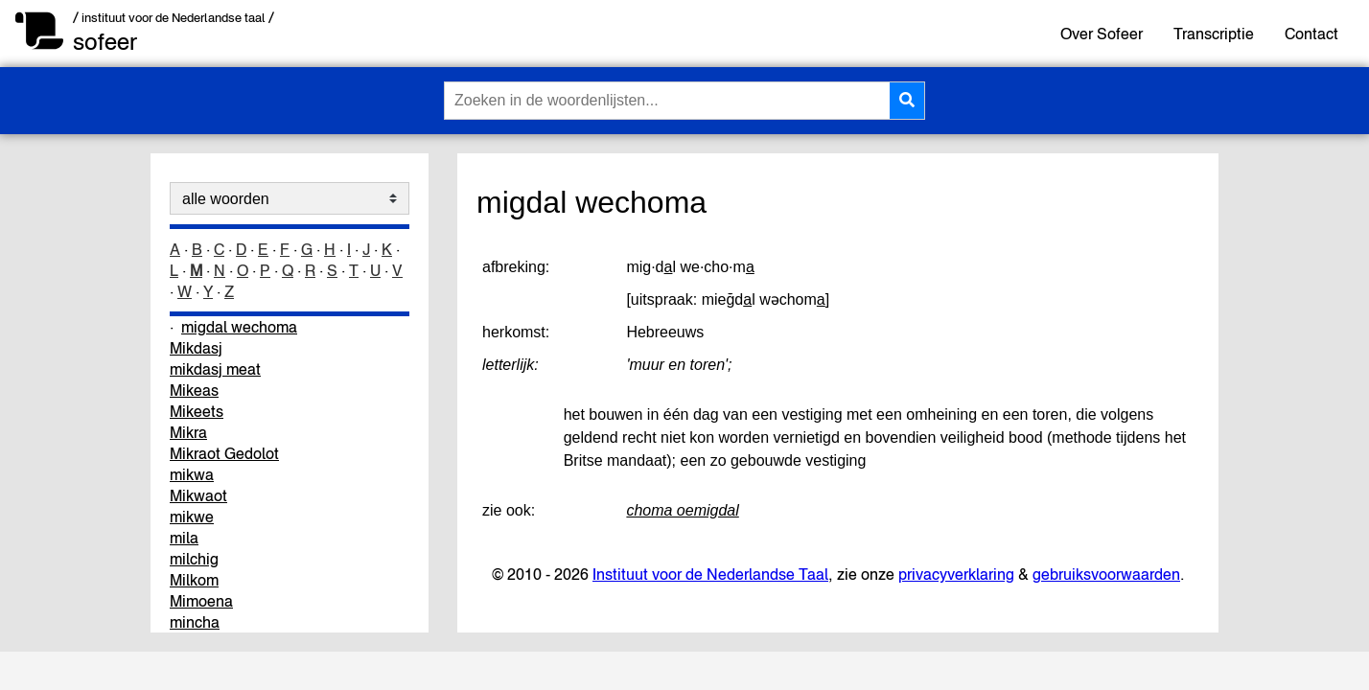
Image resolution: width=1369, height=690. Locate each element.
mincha (195, 621)
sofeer (105, 42)
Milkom (194, 579)
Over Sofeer (1101, 33)
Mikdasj (196, 347)
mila (184, 537)
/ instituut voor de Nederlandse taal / (173, 18)
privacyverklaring (956, 574)
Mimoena (201, 600)
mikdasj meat (215, 369)
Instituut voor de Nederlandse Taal (710, 574)
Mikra (188, 432)
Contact (1311, 33)
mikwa (192, 474)
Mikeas (194, 390)
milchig (194, 558)
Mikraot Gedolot (224, 453)
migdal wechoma (239, 326)
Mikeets (196, 411)
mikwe (192, 516)
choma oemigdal (682, 510)
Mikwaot (198, 495)
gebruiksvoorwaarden (1106, 574)
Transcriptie (1213, 33)
